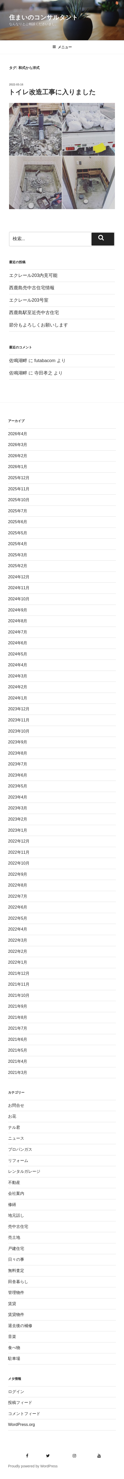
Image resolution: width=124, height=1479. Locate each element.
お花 (12, 1116)
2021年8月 (17, 1017)
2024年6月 (17, 643)
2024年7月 (17, 632)
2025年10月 (18, 500)
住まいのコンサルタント (43, 17)
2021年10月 (18, 995)
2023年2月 (17, 819)
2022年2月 (17, 951)
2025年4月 (17, 544)
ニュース (16, 1138)
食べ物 (14, 1347)
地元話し (16, 1215)
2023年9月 (17, 742)
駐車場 (14, 1358)
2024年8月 (17, 621)
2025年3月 (17, 555)
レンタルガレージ (24, 1171)
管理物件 (16, 1292)
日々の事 (16, 1259)
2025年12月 (18, 478)
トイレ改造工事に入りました (52, 92)
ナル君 (14, 1127)
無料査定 (16, 1270)
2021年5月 (17, 1050)
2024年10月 (18, 599)
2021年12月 (18, 973)
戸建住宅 (16, 1248)
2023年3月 (17, 808)
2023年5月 (17, 786)
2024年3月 (17, 676)
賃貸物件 (16, 1314)
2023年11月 (18, 720)
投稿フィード (20, 1402)
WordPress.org (21, 1424)
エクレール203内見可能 (33, 275)
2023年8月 (17, 753)
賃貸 (12, 1303)
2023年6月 (17, 775)
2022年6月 (17, 907)
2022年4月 (17, 929)
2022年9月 (17, 874)
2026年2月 (17, 456)
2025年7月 (17, 511)
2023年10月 (18, 731)
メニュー (62, 47)
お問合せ (16, 1105)
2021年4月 (17, 1061)
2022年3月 (17, 940)
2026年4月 (17, 434)
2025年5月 (17, 533)
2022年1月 (17, 962)
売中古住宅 (18, 1226)
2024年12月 (18, 577)
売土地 (14, 1237)
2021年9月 (17, 1006)
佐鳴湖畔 (18, 360)
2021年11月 (18, 984)
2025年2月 (17, 566)
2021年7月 (17, 1028)
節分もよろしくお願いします (38, 324)
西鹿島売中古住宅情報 (31, 287)
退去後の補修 (20, 1325)
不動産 (14, 1182)
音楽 (12, 1336)
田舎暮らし (18, 1281)
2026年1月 (17, 467)
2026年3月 (17, 445)
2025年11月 (18, 489)
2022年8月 (17, 885)
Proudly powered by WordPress (33, 1466)
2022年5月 (17, 918)
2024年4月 (17, 665)
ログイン (16, 1391)
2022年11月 (18, 852)
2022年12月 (18, 841)
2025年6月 (17, 522)
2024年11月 (18, 588)
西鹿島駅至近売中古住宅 (34, 312)
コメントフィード (24, 1413)
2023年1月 (17, 830)
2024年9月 (17, 610)
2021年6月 (17, 1039)
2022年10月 (18, 863)
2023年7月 (17, 764)
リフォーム (18, 1160)
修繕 (12, 1204)
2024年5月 (17, 654)
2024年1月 (17, 698)
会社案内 (16, 1193)
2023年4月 (17, 797)
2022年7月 (17, 896)
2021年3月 (17, 1072)
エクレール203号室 (28, 300)
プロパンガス (20, 1149)
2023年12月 (18, 709)
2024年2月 (17, 687)
